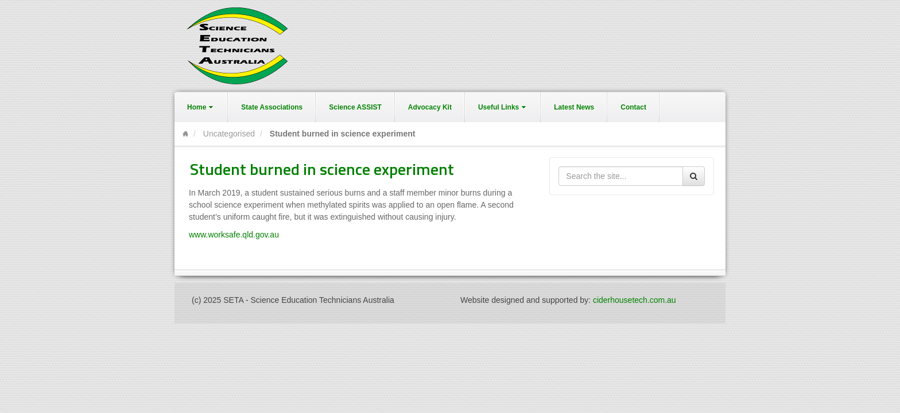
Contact (633, 107)
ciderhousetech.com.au (634, 300)
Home (201, 107)
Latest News (574, 107)
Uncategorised (229, 133)
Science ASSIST (355, 107)
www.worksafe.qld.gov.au (234, 234)
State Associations (271, 107)
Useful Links (503, 107)
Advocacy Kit (430, 107)
